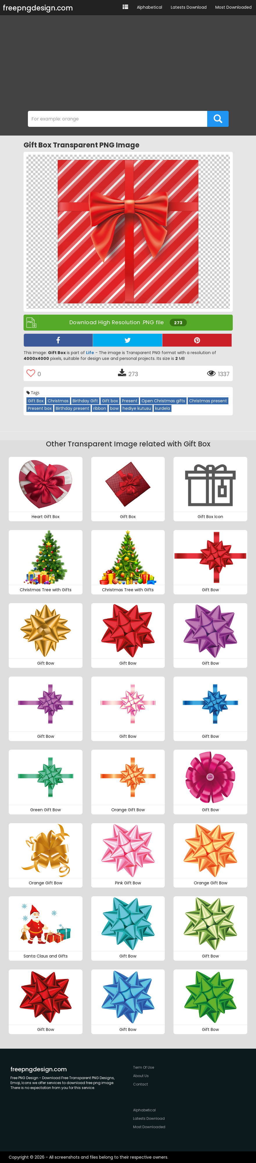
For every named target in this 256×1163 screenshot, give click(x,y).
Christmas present (208, 401)
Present (129, 401)
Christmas (58, 401)
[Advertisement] (128, 64)
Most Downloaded (233, 7)
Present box (40, 408)
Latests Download (189, 7)
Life (90, 353)
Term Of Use (143, 1067)
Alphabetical (149, 7)
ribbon (99, 408)
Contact (140, 1084)
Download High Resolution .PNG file (105, 323)
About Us (141, 1075)
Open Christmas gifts (163, 401)
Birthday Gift (85, 401)
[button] (125, 7)
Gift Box (36, 401)
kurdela (162, 408)
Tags (33, 392)
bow (114, 408)
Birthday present (72, 408)
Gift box (110, 401)
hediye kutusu (137, 408)
